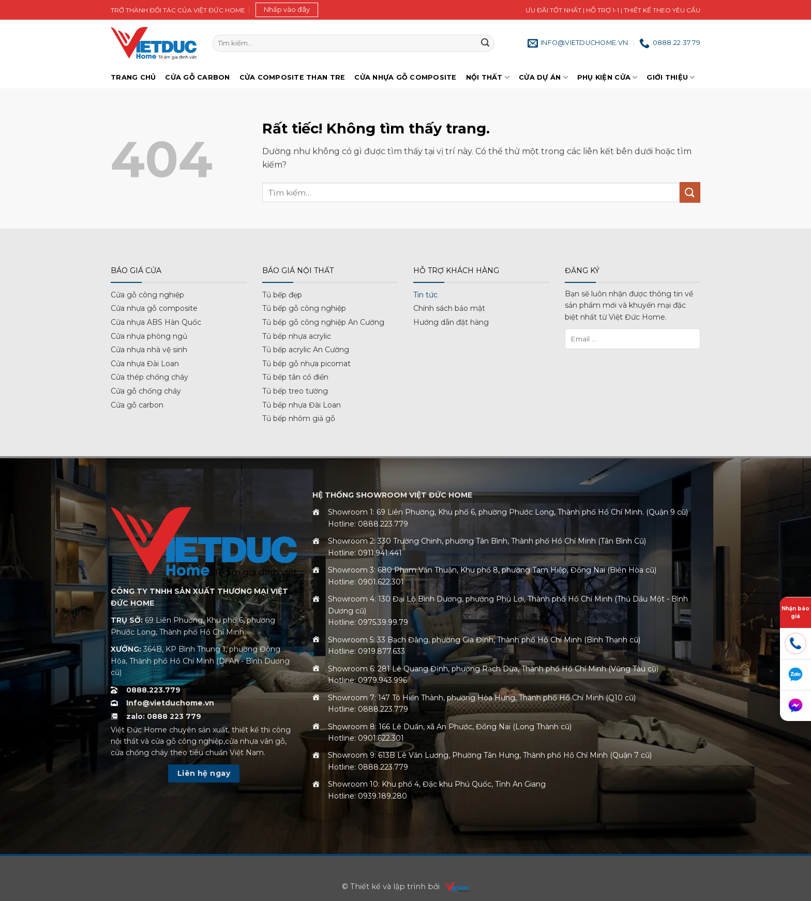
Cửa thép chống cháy (149, 377)
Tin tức (425, 294)
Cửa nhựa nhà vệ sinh (149, 349)
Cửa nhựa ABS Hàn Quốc (156, 322)
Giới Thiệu (671, 77)
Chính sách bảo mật (449, 308)
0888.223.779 (153, 690)
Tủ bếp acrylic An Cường (305, 349)
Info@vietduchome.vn (170, 703)
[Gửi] (485, 43)
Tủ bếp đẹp (282, 294)
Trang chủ (133, 77)
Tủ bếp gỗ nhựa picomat (306, 363)
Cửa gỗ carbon (137, 405)
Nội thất (488, 77)
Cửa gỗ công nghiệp (147, 294)
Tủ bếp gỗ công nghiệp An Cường (323, 322)
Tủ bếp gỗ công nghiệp (304, 308)
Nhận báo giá (795, 612)
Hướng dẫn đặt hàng (451, 322)
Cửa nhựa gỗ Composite (405, 77)
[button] (287, 10)
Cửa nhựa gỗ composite (154, 308)
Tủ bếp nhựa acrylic (296, 336)
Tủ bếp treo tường (295, 391)
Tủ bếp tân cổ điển (295, 377)
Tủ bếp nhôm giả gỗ (298, 418)
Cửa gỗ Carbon (197, 77)
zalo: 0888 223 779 (163, 716)
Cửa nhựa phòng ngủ (149, 336)
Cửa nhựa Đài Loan (145, 363)
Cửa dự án (543, 77)
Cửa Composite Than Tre (292, 77)
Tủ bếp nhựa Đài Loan (301, 405)
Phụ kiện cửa (607, 77)
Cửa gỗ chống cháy (146, 391)
